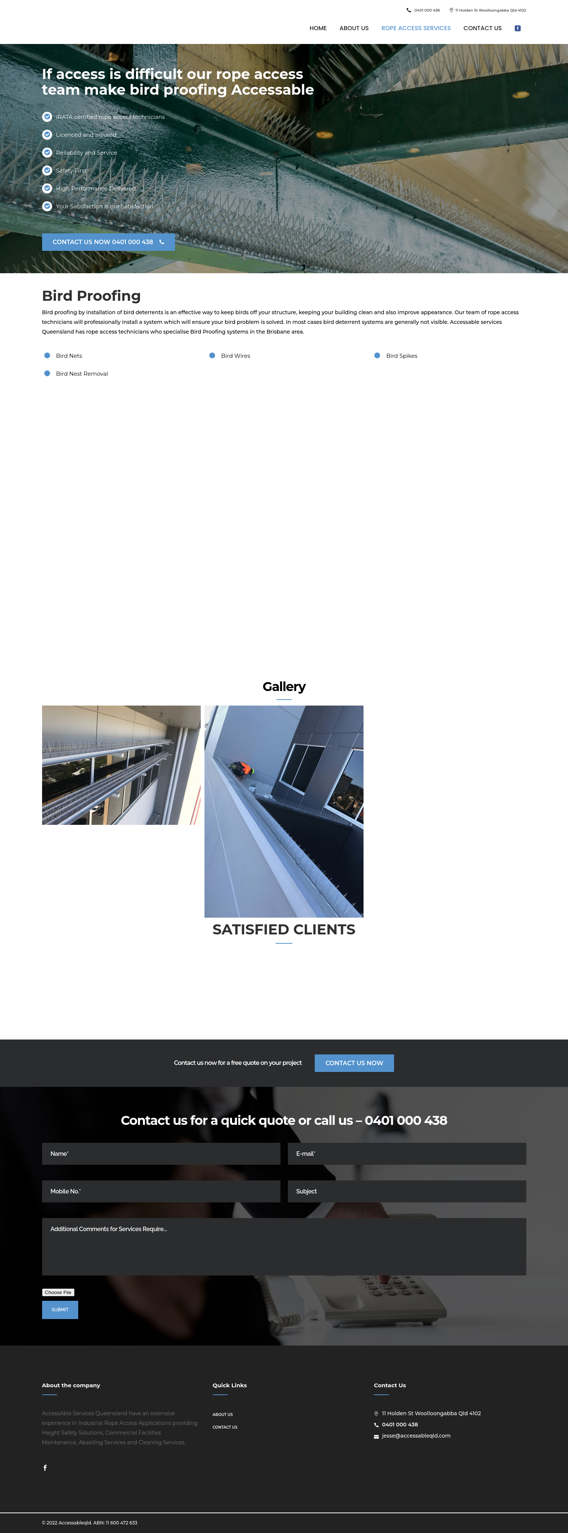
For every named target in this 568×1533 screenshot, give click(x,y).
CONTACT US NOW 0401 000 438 (109, 242)
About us (223, 1414)
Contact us (225, 1427)
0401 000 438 (427, 10)
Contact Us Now (354, 1063)
